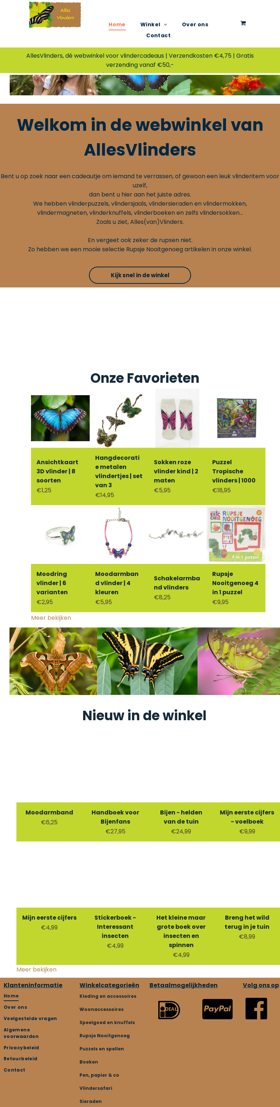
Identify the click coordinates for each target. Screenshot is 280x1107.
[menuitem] (117, 24)
